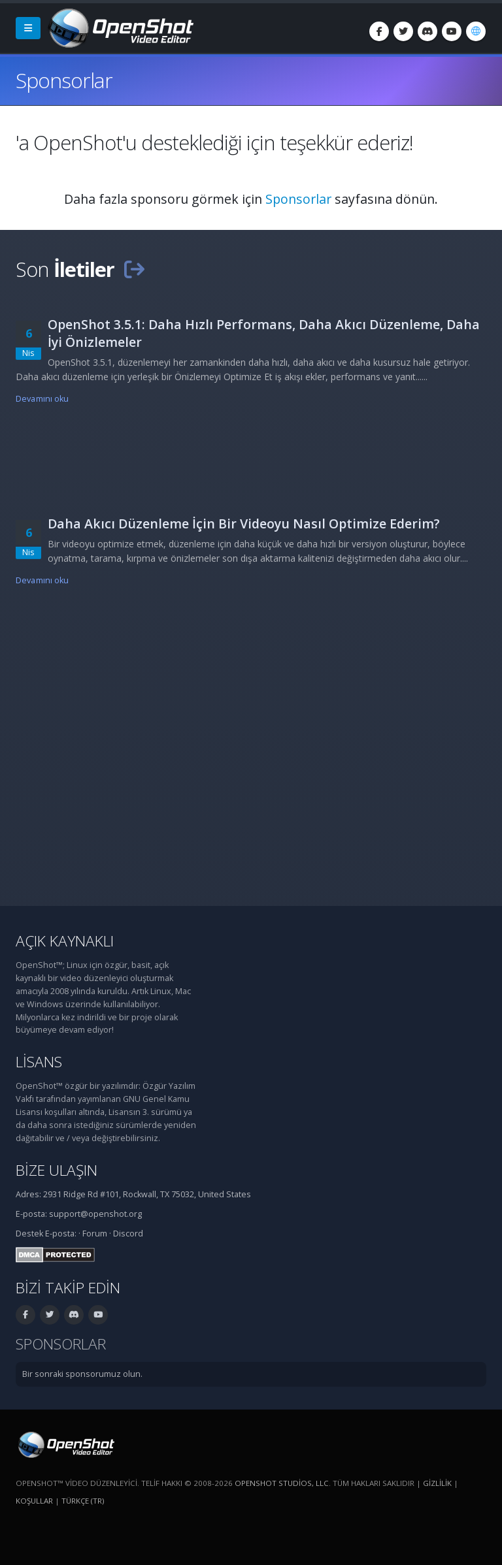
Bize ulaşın (56, 1170)
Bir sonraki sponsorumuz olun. (82, 1373)
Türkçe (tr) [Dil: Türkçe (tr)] (82, 1501)
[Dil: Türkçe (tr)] (476, 31)
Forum (94, 1233)
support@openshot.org (95, 1213)
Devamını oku (42, 398)
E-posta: (60, 1233)
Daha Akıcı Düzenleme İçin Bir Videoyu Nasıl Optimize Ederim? (244, 523)
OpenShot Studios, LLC (282, 1483)
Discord (128, 1233)
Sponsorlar (298, 199)
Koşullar (34, 1501)
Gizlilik (437, 1483)
